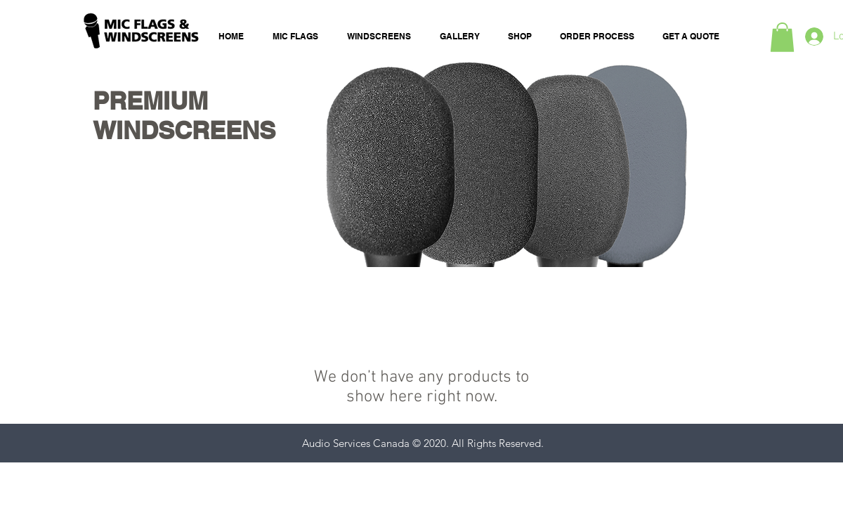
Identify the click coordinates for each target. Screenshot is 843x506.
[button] (782, 37)
